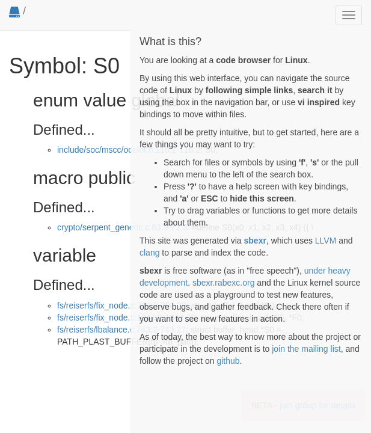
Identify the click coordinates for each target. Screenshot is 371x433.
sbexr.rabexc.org (223, 282)
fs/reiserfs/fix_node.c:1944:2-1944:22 (126, 317)
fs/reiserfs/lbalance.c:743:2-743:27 (121, 329)
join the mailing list (306, 349)
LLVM (326, 240)
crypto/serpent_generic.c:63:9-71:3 (122, 227)
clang (149, 252)
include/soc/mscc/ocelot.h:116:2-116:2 (128, 150)
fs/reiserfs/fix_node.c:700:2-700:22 (121, 305)
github (227, 361)
